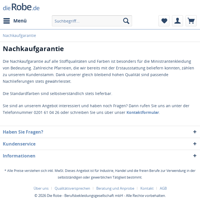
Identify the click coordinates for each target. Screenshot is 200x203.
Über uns (41, 188)
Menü (15, 20)
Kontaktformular (142, 112)
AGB (163, 188)
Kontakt (147, 188)
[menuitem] (14, 20)
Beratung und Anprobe (115, 188)
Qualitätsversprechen (72, 188)
